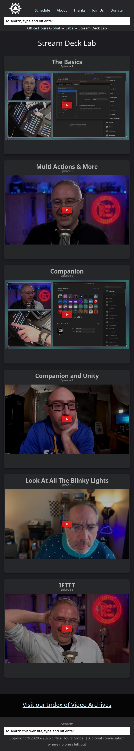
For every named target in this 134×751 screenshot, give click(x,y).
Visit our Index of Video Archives (67, 705)
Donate (116, 10)
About (62, 10)
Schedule (42, 10)
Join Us (98, 10)
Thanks (79, 10)
